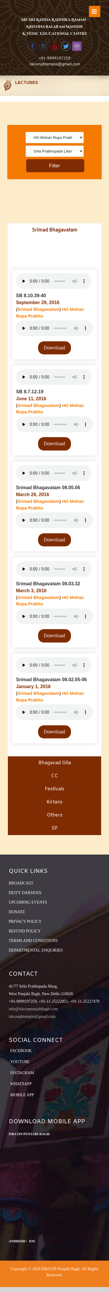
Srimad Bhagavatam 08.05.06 (48, 487)
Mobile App (22, 1095)
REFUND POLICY (25, 931)
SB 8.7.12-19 (29, 391)
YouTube (20, 1062)
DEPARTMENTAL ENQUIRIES (36, 950)
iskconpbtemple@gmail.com (54, 64)
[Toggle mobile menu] (95, 11)
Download (54, 347)
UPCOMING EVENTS (28, 902)
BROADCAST (21, 883)
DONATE (17, 912)
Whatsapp (21, 1084)
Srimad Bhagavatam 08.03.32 (48, 583)
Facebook (21, 1051)
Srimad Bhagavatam (38, 309)
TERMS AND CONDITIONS (33, 941)
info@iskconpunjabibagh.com (33, 1009)
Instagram (22, 1073)
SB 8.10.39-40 (31, 295)
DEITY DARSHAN (25, 893)
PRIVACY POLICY (25, 921)
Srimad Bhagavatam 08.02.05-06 (51, 679)
